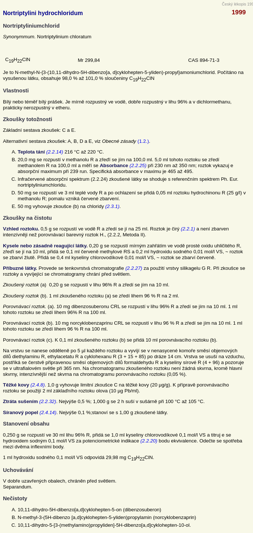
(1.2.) (143, 141)
